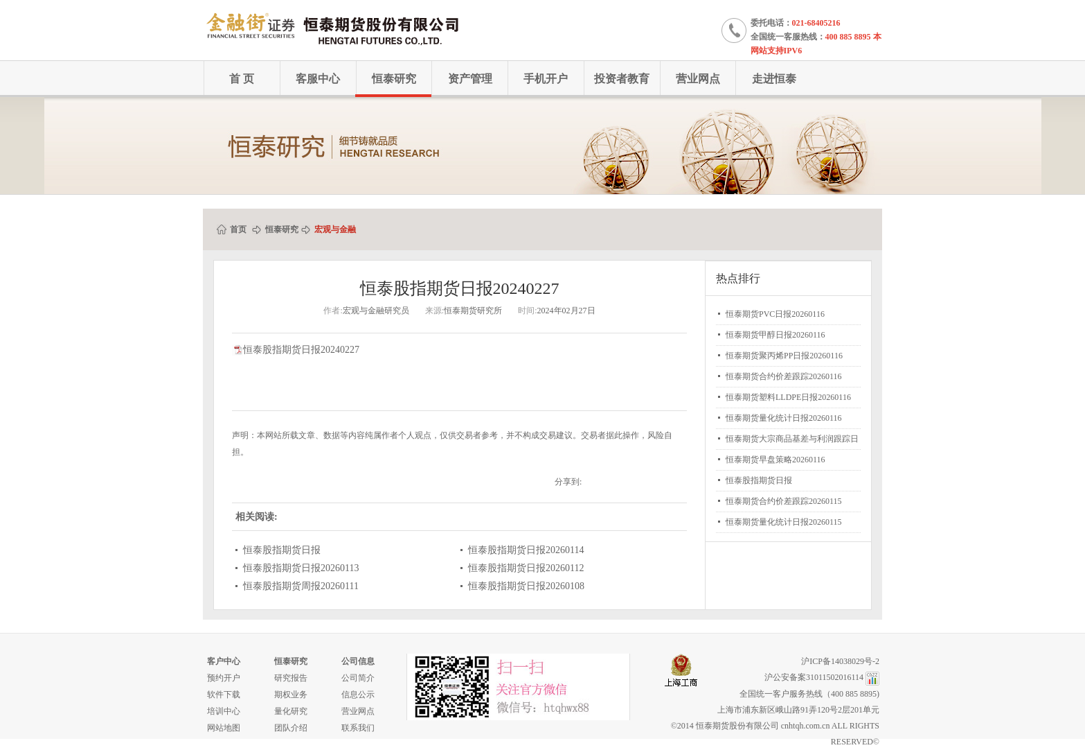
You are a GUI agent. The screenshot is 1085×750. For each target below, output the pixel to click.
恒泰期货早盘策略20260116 (775, 459)
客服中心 (318, 79)
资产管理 (470, 79)
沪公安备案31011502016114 (813, 677)
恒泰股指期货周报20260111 (301, 586)
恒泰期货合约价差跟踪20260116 (784, 376)
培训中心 (223, 711)
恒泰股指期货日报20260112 (526, 568)
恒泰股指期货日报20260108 (526, 586)
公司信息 (358, 661)
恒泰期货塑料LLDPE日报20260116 (788, 397)
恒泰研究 (394, 79)
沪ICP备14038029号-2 (840, 661)
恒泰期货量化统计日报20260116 (784, 418)
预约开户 (223, 678)
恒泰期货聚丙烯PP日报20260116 (784, 355)
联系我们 (358, 728)
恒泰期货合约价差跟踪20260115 (784, 501)
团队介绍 (290, 728)
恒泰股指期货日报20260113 (301, 568)
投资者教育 (621, 79)
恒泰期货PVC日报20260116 (775, 314)
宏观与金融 (335, 229)
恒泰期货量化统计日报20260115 (784, 522)
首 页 (241, 79)
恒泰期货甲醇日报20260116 (775, 335)
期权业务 (290, 694)
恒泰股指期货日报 (282, 550)
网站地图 (223, 728)
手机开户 (545, 79)
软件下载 (223, 694)
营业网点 (698, 79)
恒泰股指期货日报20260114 (526, 550)
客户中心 (223, 661)
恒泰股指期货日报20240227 (301, 350)
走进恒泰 (774, 79)
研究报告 (290, 678)
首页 (238, 229)
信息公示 (358, 694)
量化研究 (290, 711)
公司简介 (358, 678)
